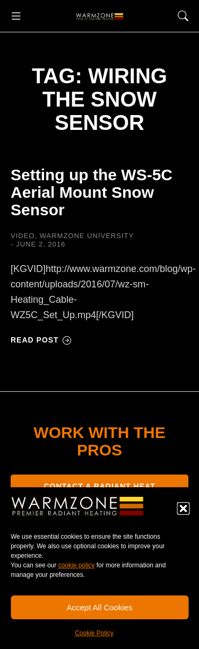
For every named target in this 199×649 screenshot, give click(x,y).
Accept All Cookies (99, 607)
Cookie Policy (94, 633)
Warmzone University (87, 236)
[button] (183, 508)
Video (22, 236)
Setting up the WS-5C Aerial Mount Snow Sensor (91, 192)
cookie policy (76, 565)
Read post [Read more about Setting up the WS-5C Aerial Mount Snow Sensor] (41, 340)
